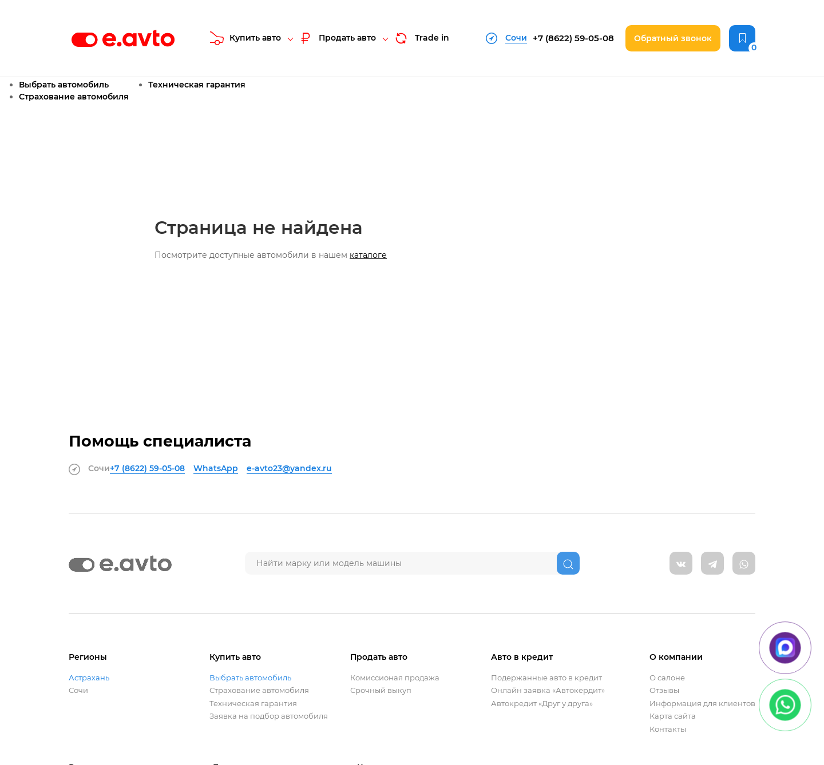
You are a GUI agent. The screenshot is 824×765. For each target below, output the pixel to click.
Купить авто (245, 38)
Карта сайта (672, 716)
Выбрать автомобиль (64, 84)
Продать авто (337, 38)
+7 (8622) (573, 38)
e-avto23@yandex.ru (289, 468)
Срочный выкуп (380, 690)
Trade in (421, 38)
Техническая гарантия (196, 84)
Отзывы (664, 690)
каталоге (368, 255)
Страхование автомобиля (74, 96)
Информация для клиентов (702, 703)
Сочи (78, 690)
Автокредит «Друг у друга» (542, 703)
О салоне (667, 678)
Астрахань (89, 678)
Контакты (667, 729)
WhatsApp (215, 468)
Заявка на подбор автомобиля (268, 716)
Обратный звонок (673, 38)
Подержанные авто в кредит (546, 678)
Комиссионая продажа (394, 678)
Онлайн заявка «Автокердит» (548, 690)
